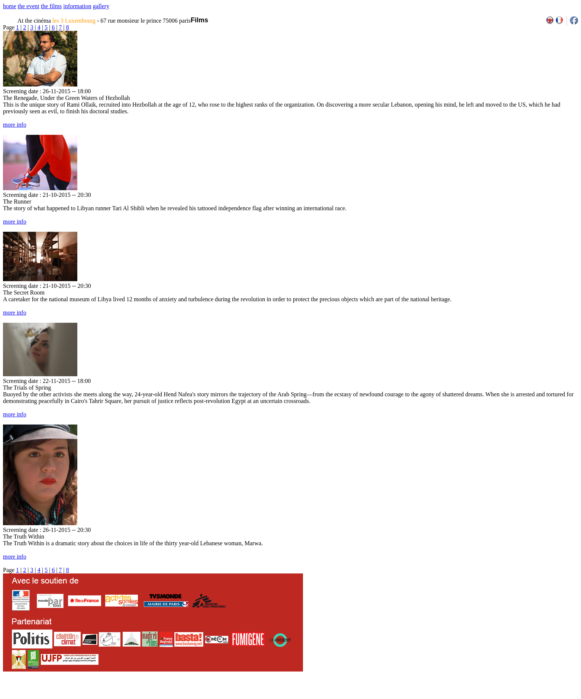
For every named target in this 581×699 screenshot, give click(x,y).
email (60, 696)
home (9, 6)
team (134, 696)
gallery (101, 6)
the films (51, 6)
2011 (508, 696)
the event (28, 6)
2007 (475, 696)
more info (14, 124)
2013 (524, 696)
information (77, 6)
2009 (492, 696)
